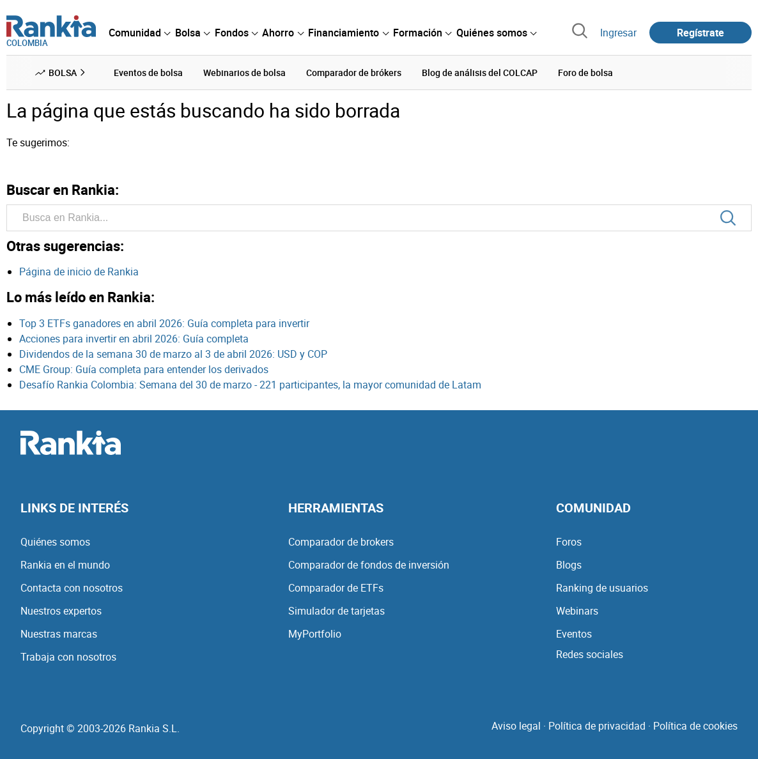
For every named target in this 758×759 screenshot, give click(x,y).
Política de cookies (695, 726)
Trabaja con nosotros (68, 657)
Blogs (569, 565)
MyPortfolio (314, 634)
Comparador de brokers (341, 542)
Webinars (577, 611)
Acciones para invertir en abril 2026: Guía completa (134, 339)
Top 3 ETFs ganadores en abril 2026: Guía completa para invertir (164, 323)
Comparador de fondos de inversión (368, 565)
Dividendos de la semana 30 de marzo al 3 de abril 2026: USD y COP (173, 354)
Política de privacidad (597, 726)
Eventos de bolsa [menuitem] (148, 72)
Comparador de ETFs (335, 588)
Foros (569, 542)
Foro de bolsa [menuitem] (585, 72)
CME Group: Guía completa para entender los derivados (143, 369)
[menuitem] (139, 32)
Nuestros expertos (61, 611)
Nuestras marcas (58, 634)
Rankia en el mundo (65, 565)
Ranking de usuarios (602, 588)
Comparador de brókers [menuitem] (353, 72)
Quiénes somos (55, 542)
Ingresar (618, 33)
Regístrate (700, 33)
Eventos (574, 634)
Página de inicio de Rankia (79, 271)
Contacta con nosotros (71, 588)
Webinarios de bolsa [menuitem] (244, 72)
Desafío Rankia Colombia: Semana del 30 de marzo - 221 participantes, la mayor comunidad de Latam (250, 385)
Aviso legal (516, 726)
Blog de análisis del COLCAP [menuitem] (480, 72)
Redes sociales (589, 654)
